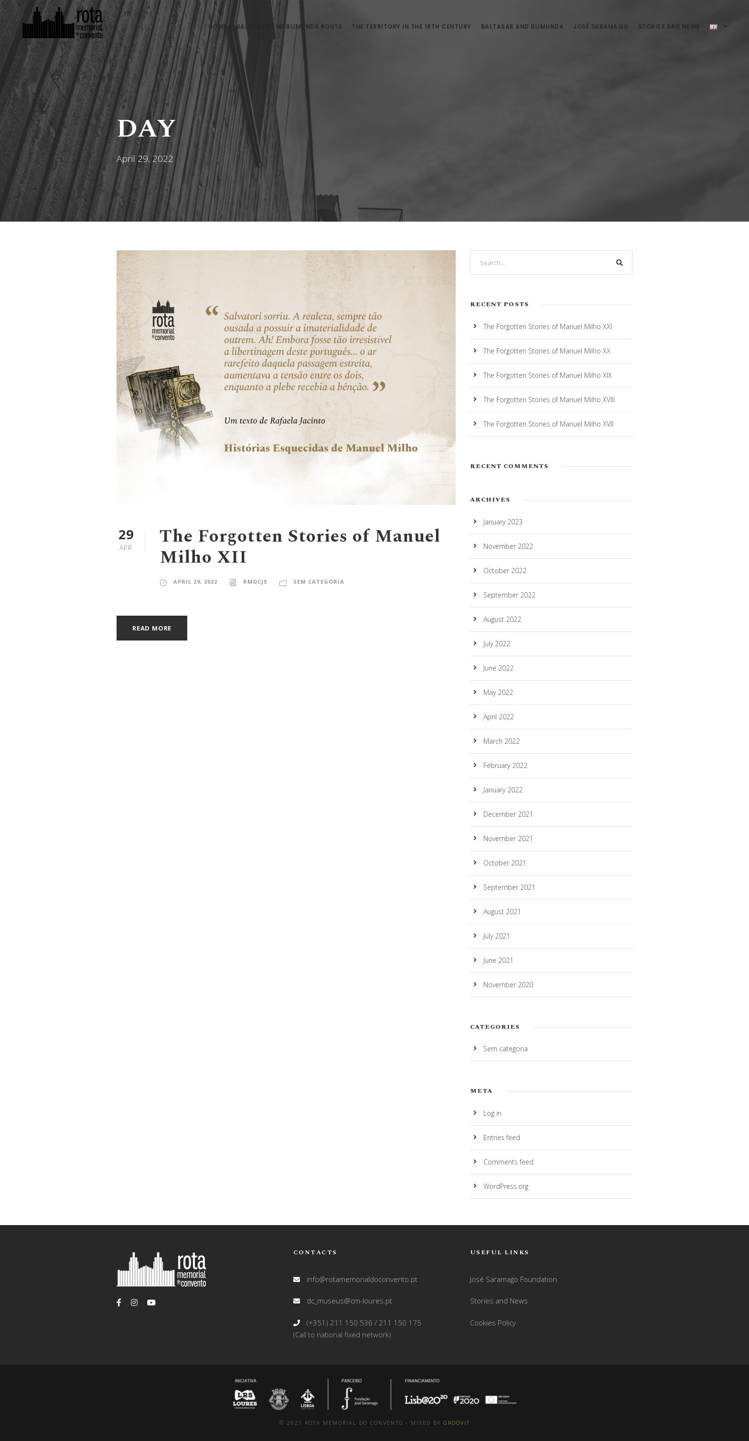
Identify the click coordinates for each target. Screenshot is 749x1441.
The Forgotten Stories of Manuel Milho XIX (547, 375)
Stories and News (669, 26)
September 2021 (509, 887)
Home (217, 26)
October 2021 (504, 862)
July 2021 (496, 935)
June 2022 (498, 667)
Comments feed (508, 1161)
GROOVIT (456, 1422)
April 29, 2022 (195, 581)
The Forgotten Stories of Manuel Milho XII (300, 547)
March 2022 (501, 741)
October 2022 (504, 570)
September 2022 (509, 594)
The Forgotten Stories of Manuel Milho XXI (547, 326)
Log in (492, 1113)
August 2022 (502, 619)
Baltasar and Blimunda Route (289, 26)
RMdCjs (255, 581)
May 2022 (498, 692)
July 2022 (496, 643)
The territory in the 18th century (411, 26)
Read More (151, 628)
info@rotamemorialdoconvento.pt (362, 1279)
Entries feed (501, 1137)
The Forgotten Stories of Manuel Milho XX (546, 350)
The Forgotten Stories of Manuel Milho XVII (548, 423)
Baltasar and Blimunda (522, 26)
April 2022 (498, 716)
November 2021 (508, 838)
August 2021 (502, 911)
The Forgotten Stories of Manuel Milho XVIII (549, 399)
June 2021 (498, 960)
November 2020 (508, 984)
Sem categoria (318, 581)
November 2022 (508, 546)
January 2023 (503, 521)
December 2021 (508, 814)
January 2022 (503, 789)
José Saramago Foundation (513, 1279)
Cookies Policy (493, 1322)
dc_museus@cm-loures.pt (349, 1300)
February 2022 (505, 765)
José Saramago (601, 26)
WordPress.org (505, 1186)
